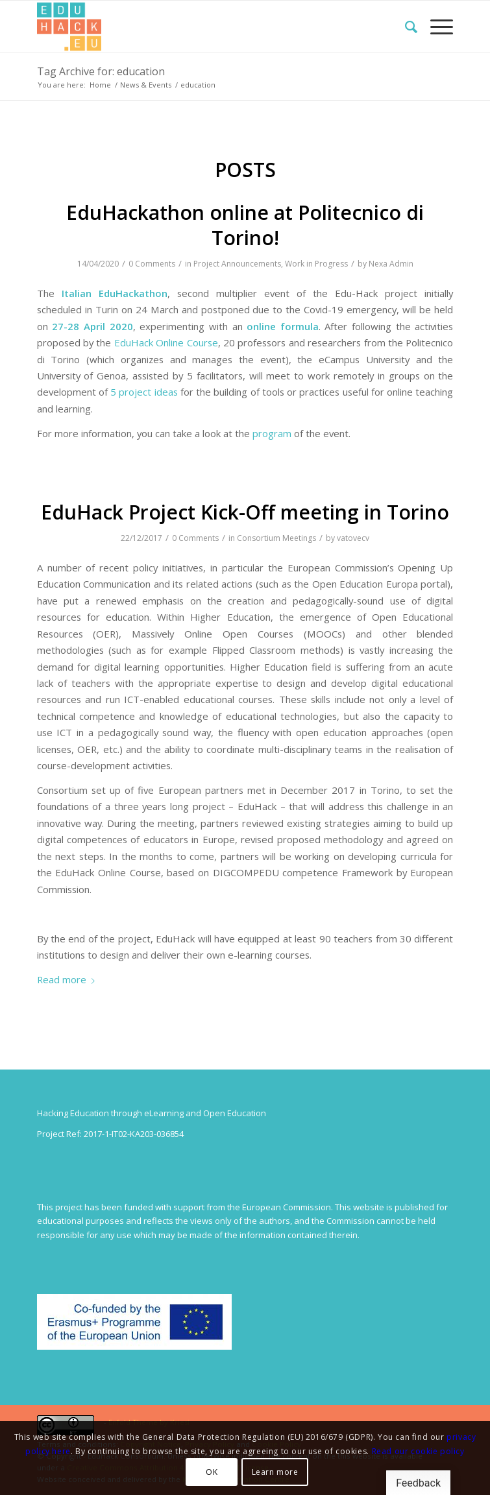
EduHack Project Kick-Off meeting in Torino (245, 512)
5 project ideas (144, 391)
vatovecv (353, 538)
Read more (68, 979)
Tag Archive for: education (101, 71)
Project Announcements (237, 263)
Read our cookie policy (418, 1451)
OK (211, 1471)
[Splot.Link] (203, 27)
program (271, 433)
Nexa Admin (391, 263)
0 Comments (152, 263)
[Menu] (435, 27)
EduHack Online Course (166, 342)
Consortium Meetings (276, 538)
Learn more (275, 1471)
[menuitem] (404, 27)
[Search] (404, 27)
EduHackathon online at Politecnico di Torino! (245, 225)
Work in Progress (316, 263)
